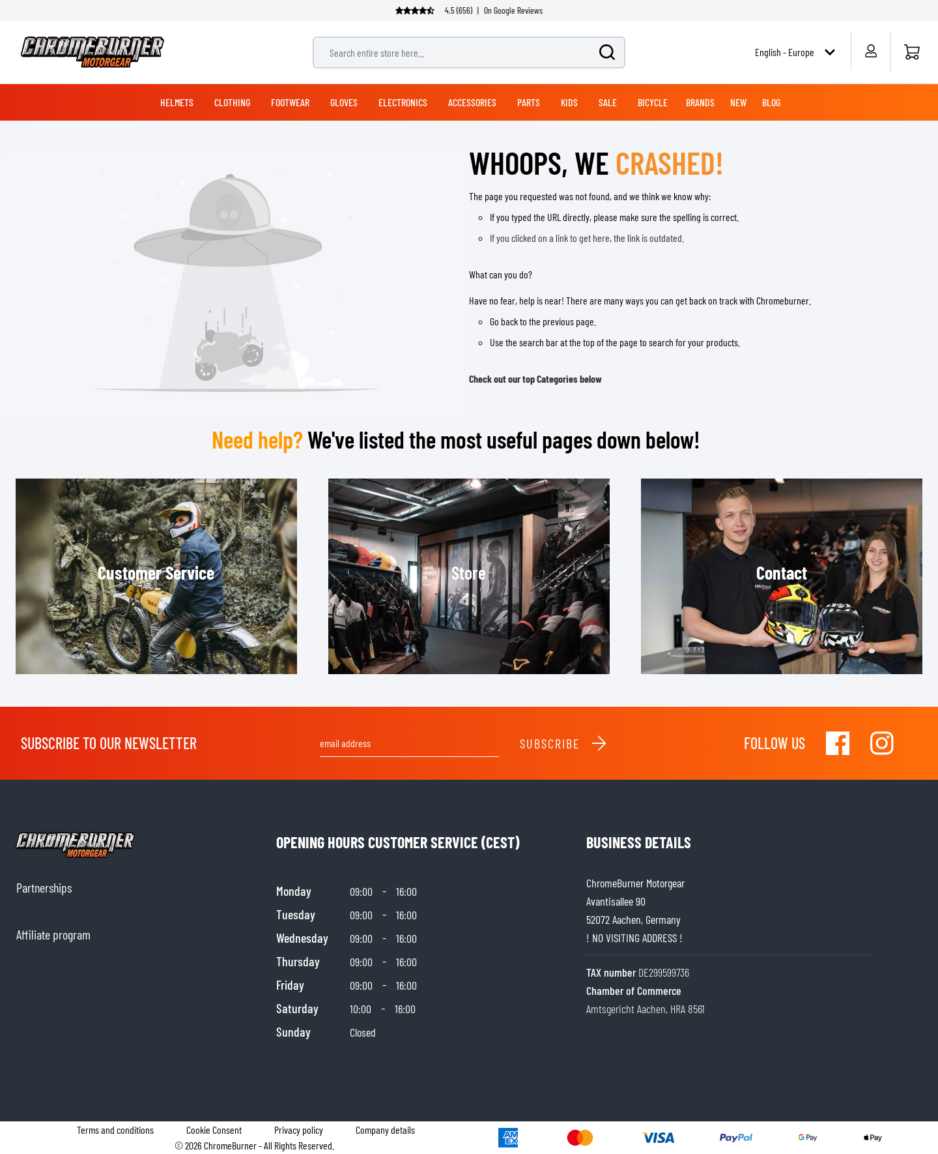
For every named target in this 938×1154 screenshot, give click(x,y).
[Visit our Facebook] (837, 743)
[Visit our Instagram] (882, 743)
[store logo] (92, 52)
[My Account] (870, 50)
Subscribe (564, 743)
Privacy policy (298, 1129)
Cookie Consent (214, 1129)
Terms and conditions (115, 1129)
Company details (385, 1129)
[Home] (911, 52)
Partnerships (44, 887)
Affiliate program (53, 934)
